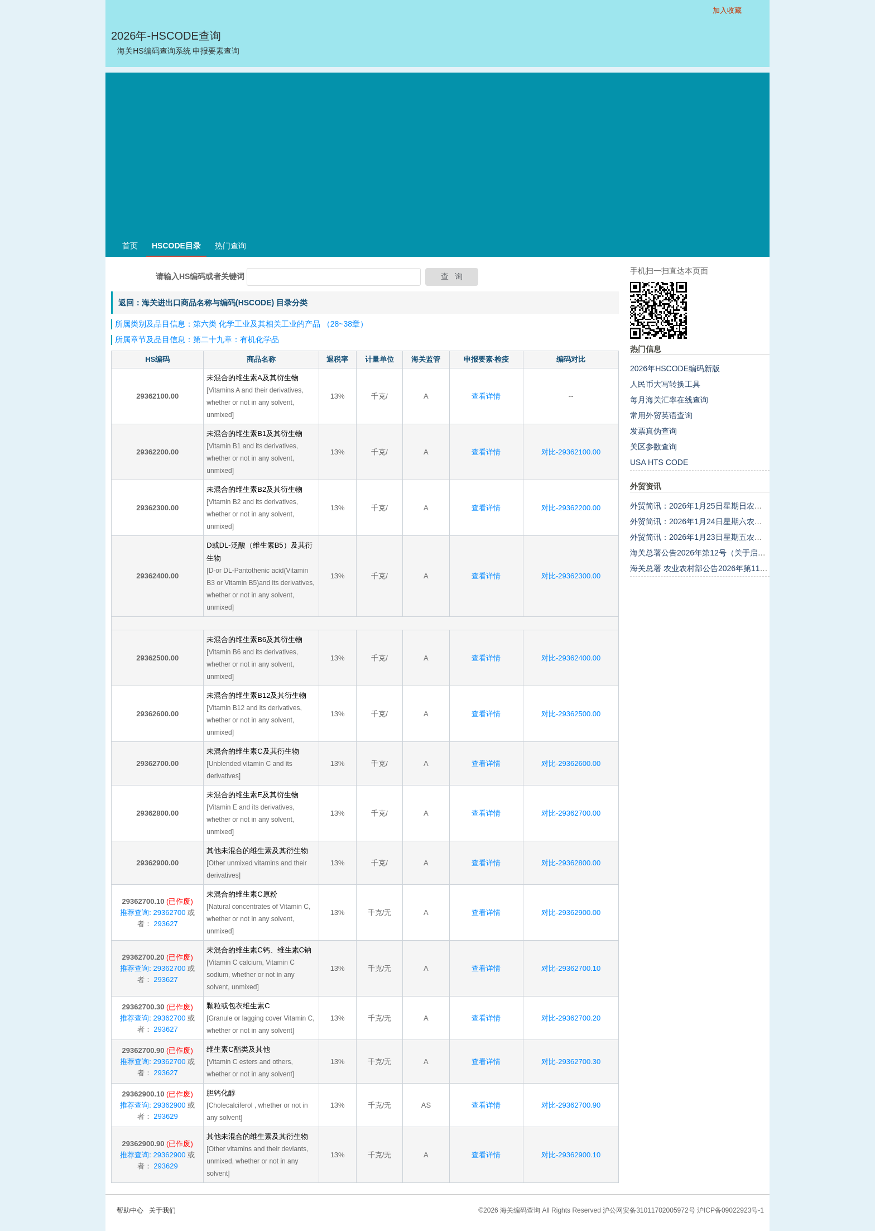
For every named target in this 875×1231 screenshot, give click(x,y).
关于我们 (162, 1210)
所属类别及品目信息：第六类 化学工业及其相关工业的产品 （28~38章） (241, 323)
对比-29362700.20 (570, 1018)
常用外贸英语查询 (661, 415)
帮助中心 (130, 1210)
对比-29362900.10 (570, 1155)
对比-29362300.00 (570, 576)
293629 (165, 1116)
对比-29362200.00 (570, 508)
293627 (165, 923)
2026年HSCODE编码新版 (675, 368)
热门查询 (230, 245)
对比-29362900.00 (570, 912)
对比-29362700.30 (570, 1061)
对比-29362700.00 (570, 813)
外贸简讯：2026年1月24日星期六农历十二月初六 (715, 521)
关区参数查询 (653, 446)
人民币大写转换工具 (665, 384)
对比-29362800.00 (570, 863)
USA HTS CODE (659, 462)
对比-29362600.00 (570, 763)
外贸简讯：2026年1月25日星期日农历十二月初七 (715, 505)
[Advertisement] (437, 151)
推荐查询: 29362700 (152, 912)
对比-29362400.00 (570, 658)
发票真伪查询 (653, 431)
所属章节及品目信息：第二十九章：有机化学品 (197, 339)
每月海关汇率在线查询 (669, 399)
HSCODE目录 (176, 245)
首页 (130, 245)
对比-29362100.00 (570, 452)
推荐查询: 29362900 (152, 1105)
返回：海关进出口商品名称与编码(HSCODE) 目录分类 (212, 302)
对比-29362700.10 (570, 968)
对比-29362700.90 (570, 1105)
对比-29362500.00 (570, 714)
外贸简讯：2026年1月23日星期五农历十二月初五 (715, 537)
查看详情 (486, 396)
